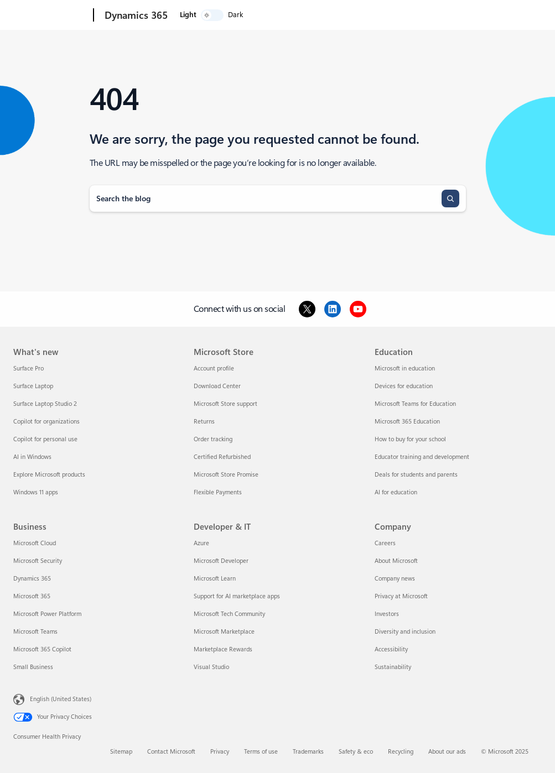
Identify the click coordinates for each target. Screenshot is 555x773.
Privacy (219, 751)
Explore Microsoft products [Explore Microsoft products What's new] (49, 474)
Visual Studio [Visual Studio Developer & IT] (211, 667)
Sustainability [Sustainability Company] (393, 667)
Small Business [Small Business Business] (33, 667)
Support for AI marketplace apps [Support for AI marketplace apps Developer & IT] (237, 596)
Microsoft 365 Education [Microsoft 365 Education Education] (407, 421)
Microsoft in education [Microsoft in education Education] (405, 368)
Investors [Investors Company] (387, 614)
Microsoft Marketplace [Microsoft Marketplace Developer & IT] (224, 631)
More (316, 15)
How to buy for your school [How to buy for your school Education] (410, 439)
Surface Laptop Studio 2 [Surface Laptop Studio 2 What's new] (45, 404)
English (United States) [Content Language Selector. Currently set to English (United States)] (60, 699)
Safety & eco (356, 751)
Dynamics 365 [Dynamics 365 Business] (32, 578)
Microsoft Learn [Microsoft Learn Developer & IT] (215, 578)
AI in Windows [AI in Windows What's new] (32, 457)
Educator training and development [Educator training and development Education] (422, 457)
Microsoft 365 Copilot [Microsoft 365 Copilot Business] (42, 649)
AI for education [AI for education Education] (396, 492)
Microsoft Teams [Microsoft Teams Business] (35, 631)
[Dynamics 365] (135, 15)
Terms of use (261, 751)
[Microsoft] (51, 15)
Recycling (400, 751)
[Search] (450, 198)
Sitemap (121, 751)
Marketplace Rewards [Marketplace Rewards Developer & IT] (223, 649)
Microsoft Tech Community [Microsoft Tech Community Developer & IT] (229, 614)
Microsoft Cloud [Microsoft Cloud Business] (34, 543)
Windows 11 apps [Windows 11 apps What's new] (35, 492)
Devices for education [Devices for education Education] (404, 386)
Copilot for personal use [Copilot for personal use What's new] (45, 439)
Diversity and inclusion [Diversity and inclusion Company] (405, 631)
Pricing (282, 15)
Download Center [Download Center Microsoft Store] (217, 386)
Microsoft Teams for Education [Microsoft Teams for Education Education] (415, 404)
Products (239, 15)
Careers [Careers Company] (385, 543)
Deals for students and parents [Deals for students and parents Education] (416, 474)
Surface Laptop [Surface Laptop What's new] (33, 386)
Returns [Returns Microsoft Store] (204, 421)
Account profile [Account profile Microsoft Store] (214, 368)
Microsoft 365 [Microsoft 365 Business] (31, 596)
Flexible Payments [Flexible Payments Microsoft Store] (218, 492)
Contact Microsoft (171, 751)
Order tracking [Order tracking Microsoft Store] (213, 439)
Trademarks (308, 751)
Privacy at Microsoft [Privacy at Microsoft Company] (401, 596)
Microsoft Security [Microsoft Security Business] (37, 561)
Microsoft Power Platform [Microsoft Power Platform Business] (47, 614)
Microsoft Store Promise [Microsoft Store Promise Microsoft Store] (226, 474)
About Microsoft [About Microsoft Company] (396, 561)
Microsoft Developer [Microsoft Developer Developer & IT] (221, 561)
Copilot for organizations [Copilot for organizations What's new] (46, 421)
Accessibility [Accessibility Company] (391, 649)
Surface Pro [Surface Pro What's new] (28, 368)
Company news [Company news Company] (395, 578)
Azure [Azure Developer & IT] (201, 543)
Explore (191, 15)
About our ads (447, 751)
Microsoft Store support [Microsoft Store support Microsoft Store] (225, 404)
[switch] (511, 15)
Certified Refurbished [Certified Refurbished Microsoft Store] (222, 457)
